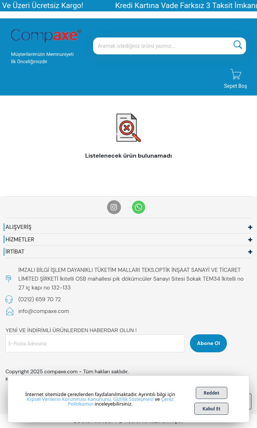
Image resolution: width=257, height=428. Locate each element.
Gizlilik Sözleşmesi (133, 399)
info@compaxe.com (43, 311)
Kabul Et (211, 409)
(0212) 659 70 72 (39, 299)
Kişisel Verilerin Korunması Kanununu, (69, 399)
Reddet (212, 393)
